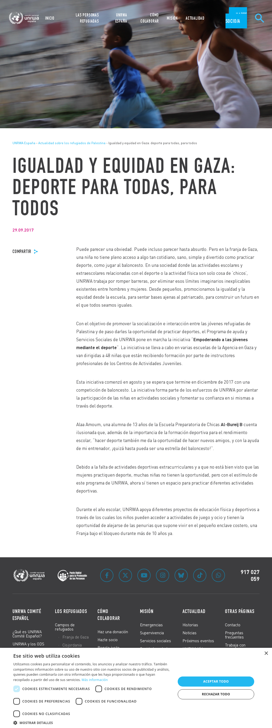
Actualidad (194, 611)
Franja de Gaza (75, 637)
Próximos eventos (198, 641)
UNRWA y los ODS (28, 644)
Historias (190, 625)
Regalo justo (108, 647)
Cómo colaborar (108, 614)
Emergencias (151, 625)
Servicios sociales (155, 641)
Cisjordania (72, 645)
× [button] (266, 654)
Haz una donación (112, 631)
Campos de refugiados (65, 627)
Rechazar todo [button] (216, 694)
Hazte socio (107, 639)
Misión (147, 611)
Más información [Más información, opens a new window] (95, 680)
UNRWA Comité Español (26, 614)
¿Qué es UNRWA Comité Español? (27, 633)
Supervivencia (152, 633)
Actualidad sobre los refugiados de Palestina (71, 143)
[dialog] (136, 688)
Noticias (189, 633)
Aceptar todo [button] (216, 681)
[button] (92, 722)
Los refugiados (71, 611)
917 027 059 (250, 575)
